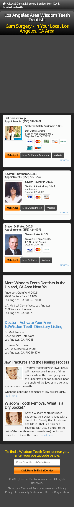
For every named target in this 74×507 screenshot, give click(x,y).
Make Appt (12, 155)
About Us (13, 488)
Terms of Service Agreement (38, 488)
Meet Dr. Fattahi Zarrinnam (35, 155)
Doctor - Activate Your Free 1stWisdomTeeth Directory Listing (33, 324)
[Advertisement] (37, 74)
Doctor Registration (57, 492)
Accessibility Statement (29, 492)
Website (58, 155)
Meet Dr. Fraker (29, 260)
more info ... (64, 160)
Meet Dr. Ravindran (32, 207)
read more (11, 395)
